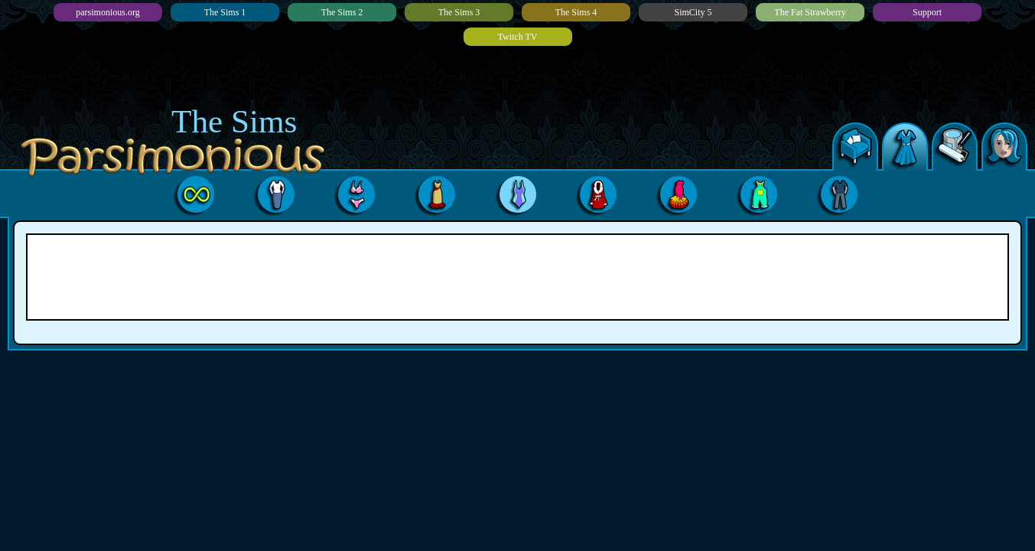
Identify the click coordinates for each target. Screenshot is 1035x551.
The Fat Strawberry (809, 12)
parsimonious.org (107, 12)
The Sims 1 (225, 12)
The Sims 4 (576, 12)
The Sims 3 (459, 12)
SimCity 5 (692, 12)
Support (927, 12)
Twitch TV (518, 36)
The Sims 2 (342, 12)
